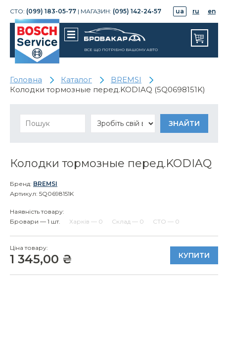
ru (195, 11)
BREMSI (45, 183)
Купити (194, 255)
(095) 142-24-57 (137, 11)
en (212, 11)
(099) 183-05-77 (51, 11)
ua (180, 11)
